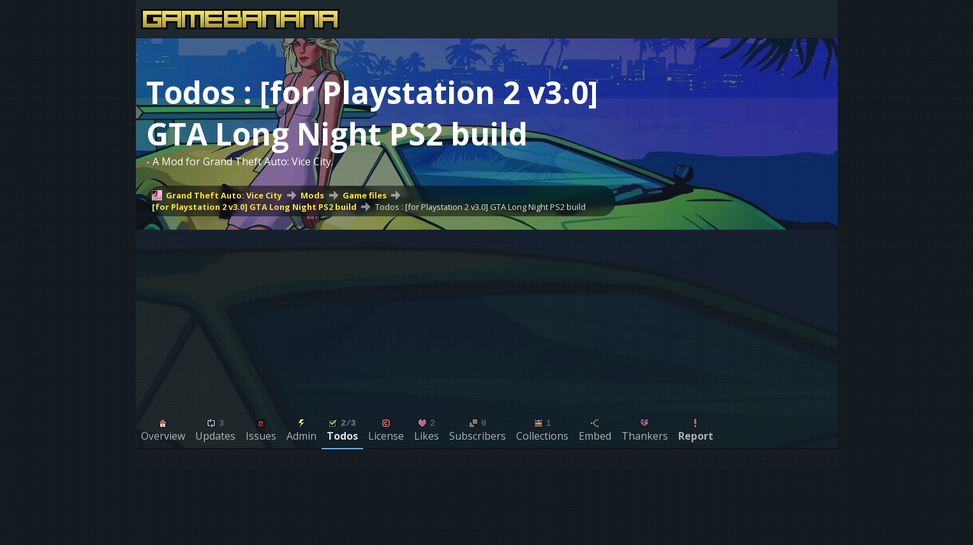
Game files (365, 195)
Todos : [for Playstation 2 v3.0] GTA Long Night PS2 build (480, 207)
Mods (312, 195)
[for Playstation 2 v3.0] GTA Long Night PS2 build (254, 207)
